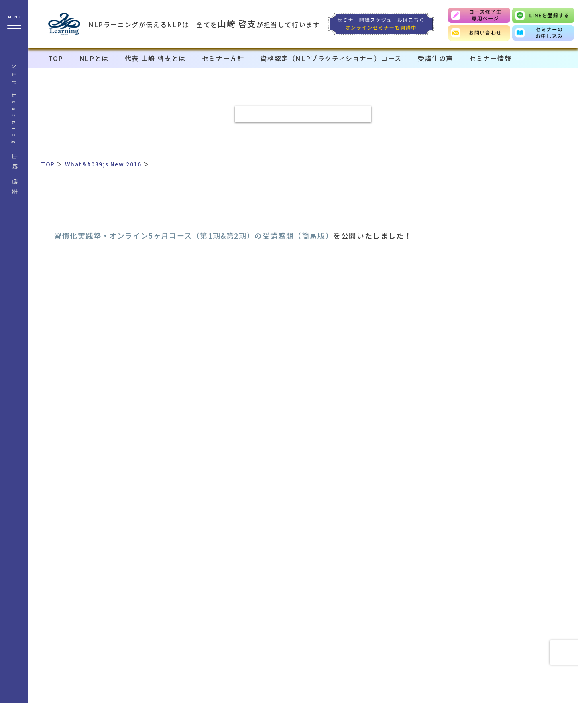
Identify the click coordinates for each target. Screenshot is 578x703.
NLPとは (94, 58)
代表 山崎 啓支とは (155, 58)
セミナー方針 (223, 58)
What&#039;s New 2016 (104, 164)
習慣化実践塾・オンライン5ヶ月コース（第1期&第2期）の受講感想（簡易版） (193, 235)
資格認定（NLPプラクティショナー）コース (331, 58)
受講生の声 (435, 58)
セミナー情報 (490, 58)
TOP (55, 58)
